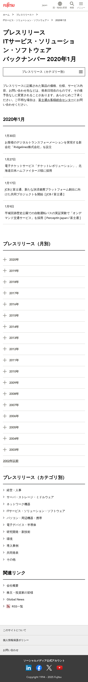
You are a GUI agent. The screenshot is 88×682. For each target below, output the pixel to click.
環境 (10, 539)
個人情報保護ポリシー (16, 640)
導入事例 (12, 545)
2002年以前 (10, 461)
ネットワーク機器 (18, 504)
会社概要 (12, 585)
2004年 (47, 438)
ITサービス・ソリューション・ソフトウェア (25, 20)
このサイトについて (14, 630)
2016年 (47, 304)
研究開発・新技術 (18, 532)
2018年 (47, 282)
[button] (60, 5)
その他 (11, 559)
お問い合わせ (10, 650)
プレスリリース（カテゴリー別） (53, 70)
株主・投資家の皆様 (20, 592)
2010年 (47, 371)
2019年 (47, 271)
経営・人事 (14, 490)
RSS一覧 (15, 606)
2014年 (47, 327)
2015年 (47, 315)
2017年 (47, 293)
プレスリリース (24, 14)
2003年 (47, 449)
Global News (15, 599)
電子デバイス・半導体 (21, 525)
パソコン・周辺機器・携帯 (24, 518)
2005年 (47, 427)
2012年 (47, 349)
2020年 (47, 259)
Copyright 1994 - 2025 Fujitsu (44, 677)
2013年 (47, 338)
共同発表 (12, 552)
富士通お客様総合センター (56, 100)
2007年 (47, 405)
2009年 (47, 382)
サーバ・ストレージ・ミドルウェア (30, 497)
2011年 (47, 360)
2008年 (47, 394)
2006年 (47, 416)
